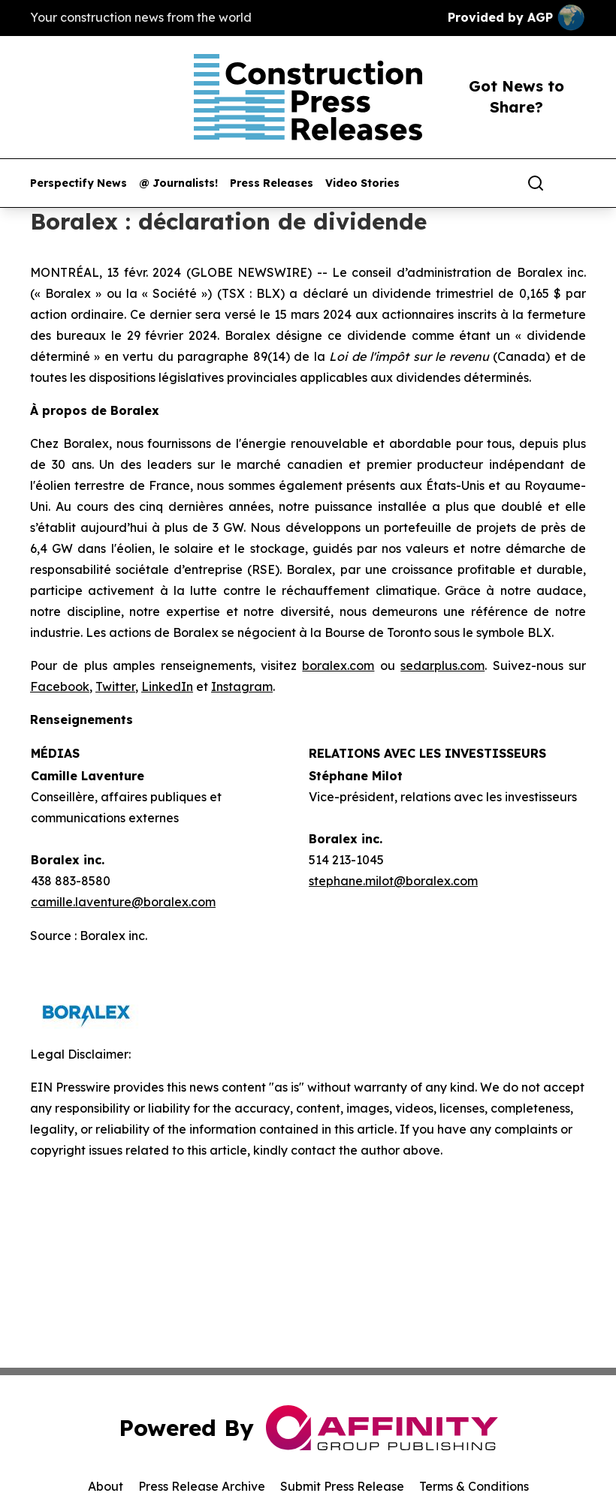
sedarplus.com (442, 665)
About (105, 1486)
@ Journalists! (178, 183)
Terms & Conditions (474, 1486)
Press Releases (271, 183)
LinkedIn (167, 686)
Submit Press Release (342, 1486)
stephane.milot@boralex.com (393, 880)
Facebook (59, 686)
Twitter (115, 686)
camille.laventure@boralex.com (123, 901)
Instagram (242, 686)
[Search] (536, 183)
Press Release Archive (201, 1486)
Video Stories (362, 183)
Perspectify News (78, 183)
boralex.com (338, 665)
